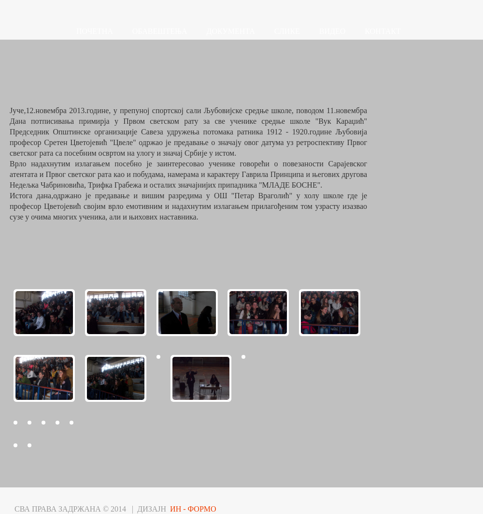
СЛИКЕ (287, 31)
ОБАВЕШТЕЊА (159, 31)
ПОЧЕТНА (94, 31)
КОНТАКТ (382, 31)
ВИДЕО (332, 31)
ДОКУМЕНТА (231, 31)
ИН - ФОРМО (193, 509)
